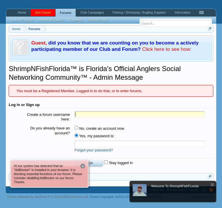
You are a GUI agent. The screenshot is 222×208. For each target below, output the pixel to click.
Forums (65, 12)
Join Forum (43, 12)
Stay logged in (118, 163)
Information (182, 12)
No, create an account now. (100, 128)
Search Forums (22, 20)
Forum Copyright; (125, 196)
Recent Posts (97, 20)
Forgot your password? (94, 150)
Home (22, 12)
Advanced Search (51, 20)
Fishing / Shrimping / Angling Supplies (139, 12)
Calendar (75, 20)
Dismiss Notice (212, 185)
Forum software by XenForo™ (47, 196)
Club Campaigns (92, 12)
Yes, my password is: (94, 136)
